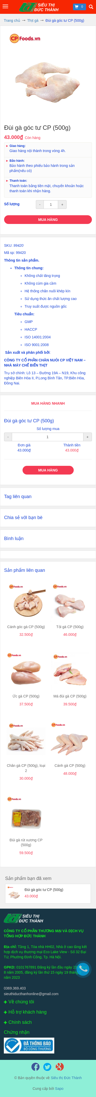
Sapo (59, 1089)
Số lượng (11, 204)
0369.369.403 (15, 988)
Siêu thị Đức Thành (66, 1078)
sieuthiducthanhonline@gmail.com (31, 994)
